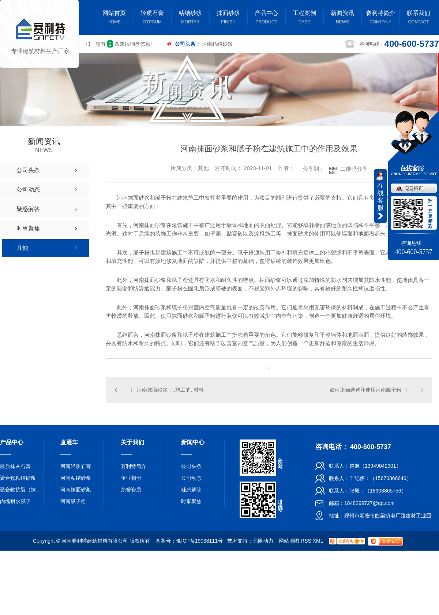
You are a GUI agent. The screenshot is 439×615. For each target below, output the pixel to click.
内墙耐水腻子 (15, 501)
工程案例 (304, 18)
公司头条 (191, 466)
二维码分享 (354, 169)
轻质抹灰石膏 (15, 466)
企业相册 (131, 478)
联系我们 (418, 18)
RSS (306, 541)
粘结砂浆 (190, 18)
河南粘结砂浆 (217, 44)
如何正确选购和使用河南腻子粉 (365, 390)
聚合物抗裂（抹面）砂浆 (22, 490)
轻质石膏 (152, 18)
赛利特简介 (380, 18)
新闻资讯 (342, 18)
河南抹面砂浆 (75, 490)
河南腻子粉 (73, 501)
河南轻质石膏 (75, 466)
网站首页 (114, 18)
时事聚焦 (191, 501)
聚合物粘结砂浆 (18, 478)
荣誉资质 (131, 490)
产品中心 (266, 18)
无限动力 (263, 541)
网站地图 (289, 541)
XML (318, 541)
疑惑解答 (191, 490)
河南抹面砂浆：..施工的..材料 (170, 390)
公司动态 (191, 478)
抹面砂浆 (228, 18)
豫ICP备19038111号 (199, 541)
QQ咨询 (414, 188)
